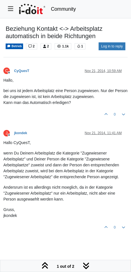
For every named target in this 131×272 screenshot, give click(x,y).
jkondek (20, 133)
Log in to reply (112, 46)
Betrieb (14, 46)
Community (63, 9)
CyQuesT (21, 71)
